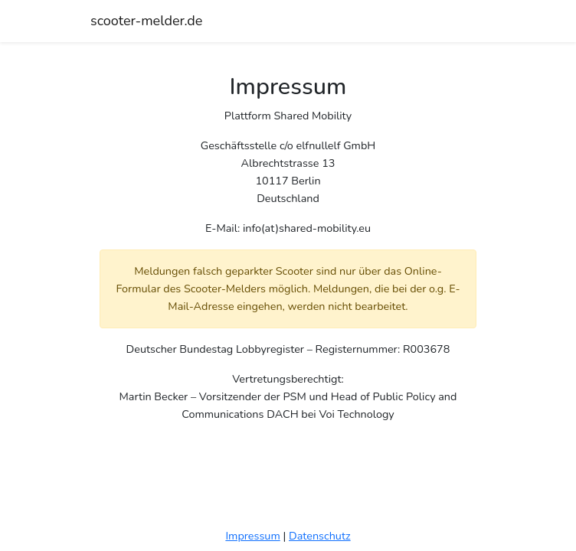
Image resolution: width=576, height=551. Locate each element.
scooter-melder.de (146, 20)
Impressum (252, 535)
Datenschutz (320, 535)
